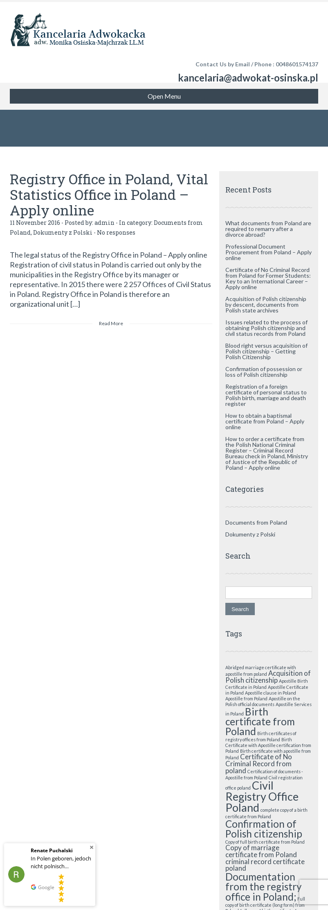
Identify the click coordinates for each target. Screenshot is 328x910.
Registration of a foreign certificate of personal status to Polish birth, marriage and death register (266, 395)
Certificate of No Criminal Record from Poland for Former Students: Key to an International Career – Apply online (268, 278)
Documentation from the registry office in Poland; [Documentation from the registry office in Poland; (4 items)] (263, 887)
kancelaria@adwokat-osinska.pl (248, 78)
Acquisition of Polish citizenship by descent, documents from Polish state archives (265, 304)
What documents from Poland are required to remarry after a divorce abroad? (268, 229)
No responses (116, 232)
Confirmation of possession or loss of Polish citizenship (263, 371)
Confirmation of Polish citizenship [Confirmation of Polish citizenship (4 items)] (263, 829)
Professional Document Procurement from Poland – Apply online (268, 252)
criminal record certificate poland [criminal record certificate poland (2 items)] (265, 865)
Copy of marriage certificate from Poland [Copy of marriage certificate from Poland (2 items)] (261, 851)
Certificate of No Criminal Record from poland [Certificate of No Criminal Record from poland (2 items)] (258, 763)
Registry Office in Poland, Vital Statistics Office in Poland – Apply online (109, 194)
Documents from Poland (256, 522)
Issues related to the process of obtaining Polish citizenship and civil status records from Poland (266, 328)
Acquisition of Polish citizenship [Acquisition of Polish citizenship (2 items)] (268, 676)
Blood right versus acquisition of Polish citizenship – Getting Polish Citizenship (266, 351)
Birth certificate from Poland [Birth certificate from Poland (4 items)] (260, 722)
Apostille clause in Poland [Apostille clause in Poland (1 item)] (270, 692)
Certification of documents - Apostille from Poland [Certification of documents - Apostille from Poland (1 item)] (264, 774)
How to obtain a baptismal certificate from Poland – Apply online (264, 421)
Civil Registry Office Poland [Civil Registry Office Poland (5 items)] (262, 796)
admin (104, 222)
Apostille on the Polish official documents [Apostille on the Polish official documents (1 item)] (262, 701)
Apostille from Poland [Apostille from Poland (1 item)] (246, 698)
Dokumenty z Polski (62, 232)
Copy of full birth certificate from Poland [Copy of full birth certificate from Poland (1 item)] (265, 841)
